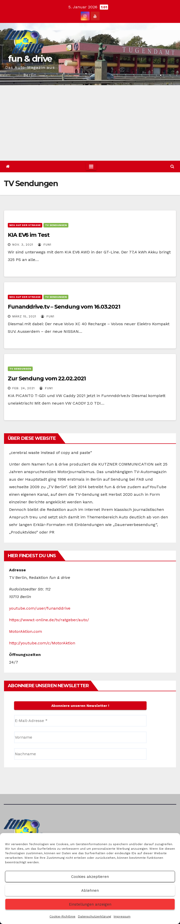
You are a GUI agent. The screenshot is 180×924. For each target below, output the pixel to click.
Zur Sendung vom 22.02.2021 (47, 378)
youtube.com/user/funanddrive (39, 608)
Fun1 (44, 244)
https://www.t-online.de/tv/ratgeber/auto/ (49, 619)
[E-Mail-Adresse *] (80, 721)
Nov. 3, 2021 (22, 244)
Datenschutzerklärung (94, 916)
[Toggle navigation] (91, 166)
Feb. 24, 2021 (23, 388)
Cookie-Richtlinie (62, 916)
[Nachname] (80, 754)
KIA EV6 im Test (29, 235)
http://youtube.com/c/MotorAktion (42, 643)
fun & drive (30, 58)
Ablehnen (90, 890)
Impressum (122, 916)
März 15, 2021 (24, 316)
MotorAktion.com (25, 631)
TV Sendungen (56, 225)
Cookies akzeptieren (90, 876)
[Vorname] (80, 737)
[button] (172, 166)
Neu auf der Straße (25, 225)
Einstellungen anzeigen (90, 904)
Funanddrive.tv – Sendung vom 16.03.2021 (64, 306)
